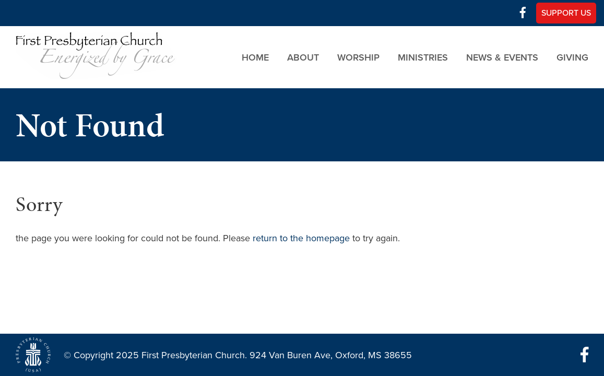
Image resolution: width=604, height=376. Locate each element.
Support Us (566, 13)
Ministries (423, 57)
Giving (572, 57)
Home (255, 57)
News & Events (502, 57)
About (303, 57)
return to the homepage (301, 238)
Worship (358, 57)
